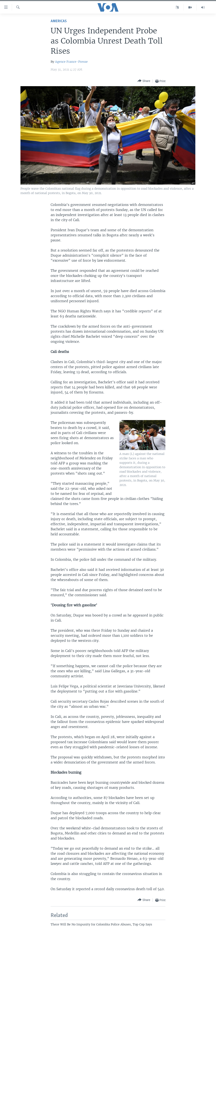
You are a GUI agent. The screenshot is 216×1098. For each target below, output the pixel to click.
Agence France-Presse (71, 62)
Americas (59, 21)
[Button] (144, 81)
